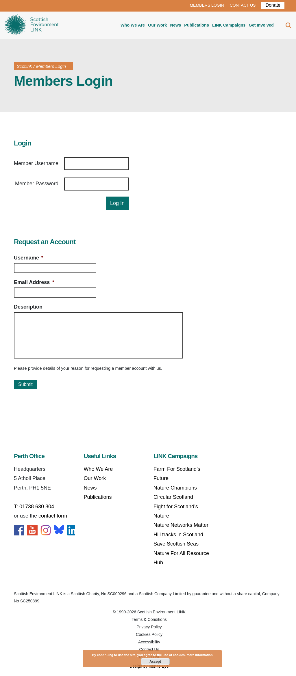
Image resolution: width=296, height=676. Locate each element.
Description (28, 307)
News (175, 25)
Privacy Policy (149, 627)
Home (32, 25)
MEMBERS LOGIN (207, 5)
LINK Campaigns (228, 25)
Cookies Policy (149, 634)
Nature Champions (175, 488)
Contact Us (149, 649)
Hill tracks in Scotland (178, 534)
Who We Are (133, 25)
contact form (52, 516)
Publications (196, 25)
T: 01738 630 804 (34, 506)
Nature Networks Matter (180, 525)
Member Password (36, 183)
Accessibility (149, 642)
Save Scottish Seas (176, 544)
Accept (155, 662)
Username (28, 258)
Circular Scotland (173, 497)
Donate (272, 5)
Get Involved (261, 25)
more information (199, 655)
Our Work (157, 25)
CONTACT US (243, 5)
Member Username (36, 163)
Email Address (34, 282)
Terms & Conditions (149, 619)
